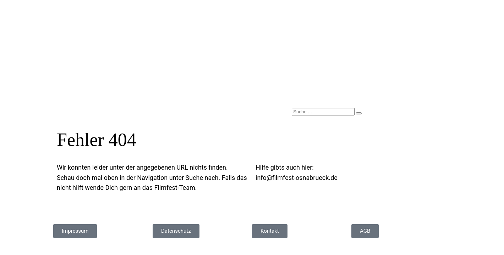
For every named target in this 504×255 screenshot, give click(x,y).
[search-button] (359, 113)
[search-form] (323, 111)
